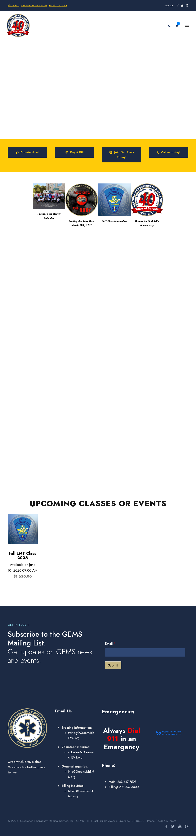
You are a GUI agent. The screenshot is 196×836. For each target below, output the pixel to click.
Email (110, 643)
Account (169, 5)
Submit (113, 665)
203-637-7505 (126, 782)
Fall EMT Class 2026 (22, 556)
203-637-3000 (128, 787)
